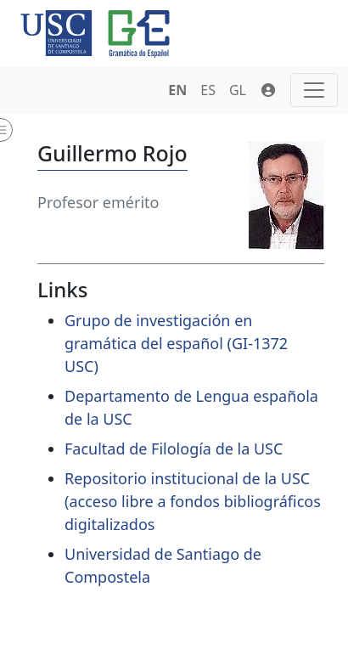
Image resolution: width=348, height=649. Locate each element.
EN (177, 90)
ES (208, 90)
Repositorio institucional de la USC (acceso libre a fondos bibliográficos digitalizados (193, 501)
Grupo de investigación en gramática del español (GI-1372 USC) (176, 343)
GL (237, 90)
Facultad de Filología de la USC (174, 448)
